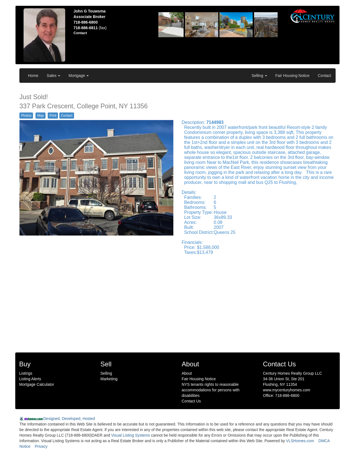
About (187, 373)
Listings (25, 373)
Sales (53, 75)
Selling (259, 75)
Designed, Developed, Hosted (69, 418)
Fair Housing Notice (292, 75)
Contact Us (191, 401)
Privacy (41, 446)
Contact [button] (66, 115)
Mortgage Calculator (36, 384)
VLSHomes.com (300, 441)
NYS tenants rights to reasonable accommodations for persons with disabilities (211, 390)
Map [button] (40, 115)
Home (33, 75)
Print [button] (52, 115)
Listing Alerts (30, 379)
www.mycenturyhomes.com (286, 390)
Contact (324, 75)
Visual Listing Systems (130, 435)
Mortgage (79, 75)
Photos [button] (26, 115)
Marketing (108, 379)
